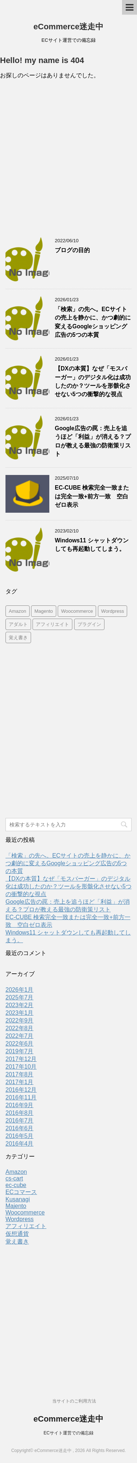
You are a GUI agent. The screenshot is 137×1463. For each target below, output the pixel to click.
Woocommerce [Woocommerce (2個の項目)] (77, 611)
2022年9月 (19, 1020)
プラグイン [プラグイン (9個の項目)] (89, 624)
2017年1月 (19, 1082)
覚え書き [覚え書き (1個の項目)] (18, 637)
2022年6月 (19, 1043)
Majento (15, 1206)
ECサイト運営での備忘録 (68, 1433)
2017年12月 (21, 1059)
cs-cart (14, 1178)
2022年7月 (19, 1036)
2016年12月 (21, 1090)
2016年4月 (19, 1143)
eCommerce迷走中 (69, 26)
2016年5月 (19, 1136)
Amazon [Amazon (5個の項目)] (17, 611)
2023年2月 (19, 1005)
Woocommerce (25, 1212)
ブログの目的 (72, 250)
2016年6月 (19, 1128)
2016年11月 (21, 1097)
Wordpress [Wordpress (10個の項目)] (112, 611)
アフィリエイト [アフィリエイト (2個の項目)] (52, 624)
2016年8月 (19, 1113)
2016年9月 (19, 1105)
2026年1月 (19, 990)
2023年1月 (19, 1013)
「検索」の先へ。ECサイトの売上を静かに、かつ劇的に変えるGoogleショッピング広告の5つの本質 (67, 863)
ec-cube (15, 1185)
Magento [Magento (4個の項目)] (43, 611)
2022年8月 (19, 1028)
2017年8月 (19, 1074)
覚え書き (17, 1241)
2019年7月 (19, 1051)
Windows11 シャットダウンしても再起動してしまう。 (92, 544)
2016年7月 (19, 1120)
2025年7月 (19, 997)
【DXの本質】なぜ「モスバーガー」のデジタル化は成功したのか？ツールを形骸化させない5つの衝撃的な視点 (93, 381)
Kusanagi (17, 1199)
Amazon (16, 1172)
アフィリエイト (25, 1226)
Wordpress (19, 1219)
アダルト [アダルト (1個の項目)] (18, 624)
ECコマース (21, 1192)
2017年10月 (21, 1067)
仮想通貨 (17, 1234)
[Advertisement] (68, 160)
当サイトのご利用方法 (74, 1401)
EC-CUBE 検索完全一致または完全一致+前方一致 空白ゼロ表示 (92, 496)
